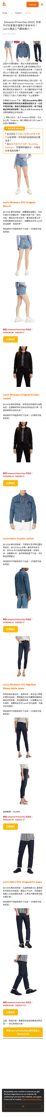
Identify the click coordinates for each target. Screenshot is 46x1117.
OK (23, 1106)
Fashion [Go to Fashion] (18, 13)
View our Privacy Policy (32, 1099)
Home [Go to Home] (4, 13)
